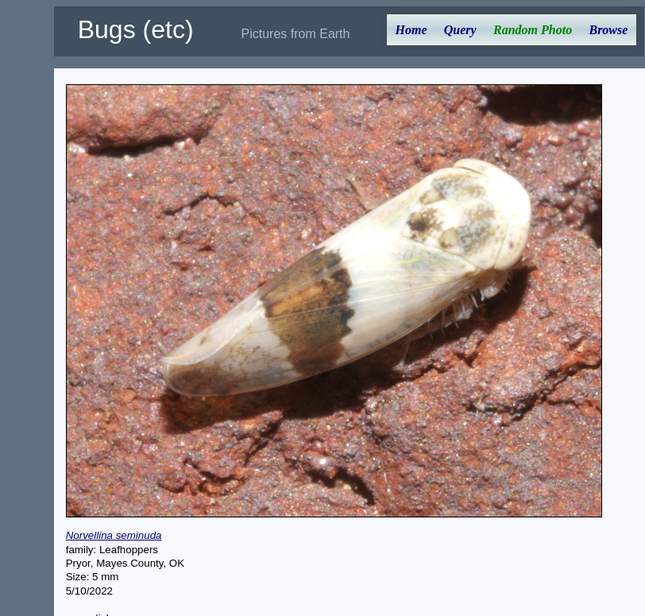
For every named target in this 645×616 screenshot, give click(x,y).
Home (411, 30)
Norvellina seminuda (114, 535)
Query (460, 30)
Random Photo (532, 30)
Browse (608, 30)
